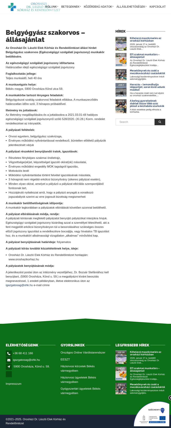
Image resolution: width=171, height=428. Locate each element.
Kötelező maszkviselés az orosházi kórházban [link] (145, 39)
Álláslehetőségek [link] (130, 6)
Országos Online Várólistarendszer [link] (83, 352)
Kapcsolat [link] (158, 6)
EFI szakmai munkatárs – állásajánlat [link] (145, 55)
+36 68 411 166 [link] (23, 353)
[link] (34, 7)
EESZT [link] (65, 359)
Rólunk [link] (51, 6)
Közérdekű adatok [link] (98, 6)
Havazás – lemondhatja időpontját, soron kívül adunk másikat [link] (147, 87)
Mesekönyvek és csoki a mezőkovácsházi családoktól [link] (147, 72)
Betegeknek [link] (70, 6)
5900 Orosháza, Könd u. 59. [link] (32, 366)
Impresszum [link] (14, 383)
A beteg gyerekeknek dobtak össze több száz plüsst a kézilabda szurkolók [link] (147, 103)
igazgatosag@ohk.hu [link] (19, 285)
